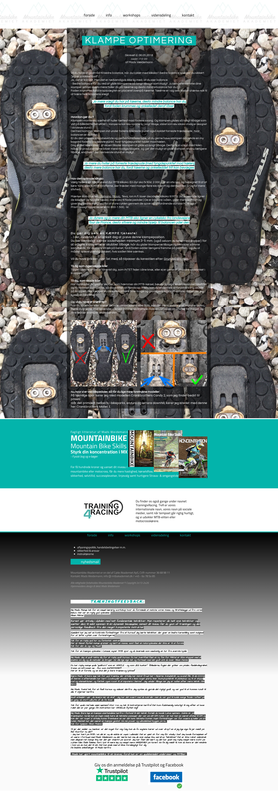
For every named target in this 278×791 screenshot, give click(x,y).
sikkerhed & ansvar (88, 550)
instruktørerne (85, 554)
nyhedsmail (90, 562)
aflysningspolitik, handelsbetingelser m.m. (101, 547)
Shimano (105, 196)
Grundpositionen (176, 259)
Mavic (116, 196)
